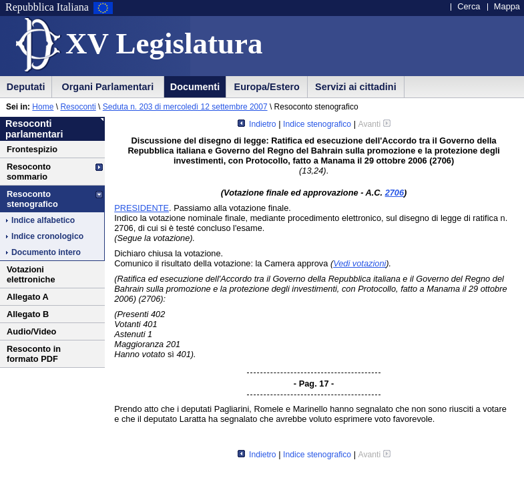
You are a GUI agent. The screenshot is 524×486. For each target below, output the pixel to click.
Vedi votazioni (359, 263)
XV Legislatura (163, 43)
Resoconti (77, 106)
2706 (394, 193)
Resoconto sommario (29, 172)
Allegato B (28, 314)
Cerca (468, 6)
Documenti (195, 86)
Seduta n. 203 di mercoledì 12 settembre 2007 (185, 106)
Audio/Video (31, 331)
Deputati (26, 86)
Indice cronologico (47, 236)
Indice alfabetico (43, 220)
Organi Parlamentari (108, 86)
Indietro (257, 124)
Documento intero (46, 252)
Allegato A (28, 297)
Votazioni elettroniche (31, 274)
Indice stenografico (317, 124)
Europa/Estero (267, 86)
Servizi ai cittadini (355, 86)
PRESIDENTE (141, 208)
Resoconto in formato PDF (34, 354)
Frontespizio (32, 149)
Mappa (507, 6)
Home (42, 106)
